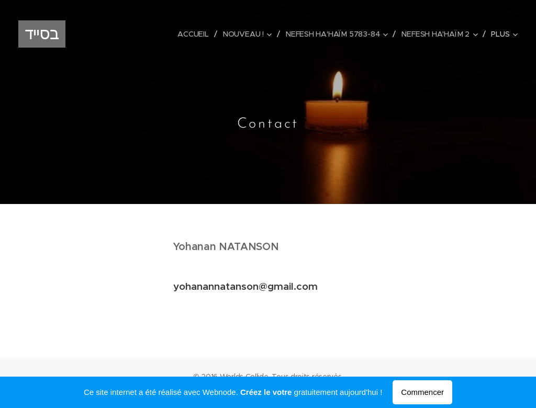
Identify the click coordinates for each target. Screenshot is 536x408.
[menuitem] (196, 34)
